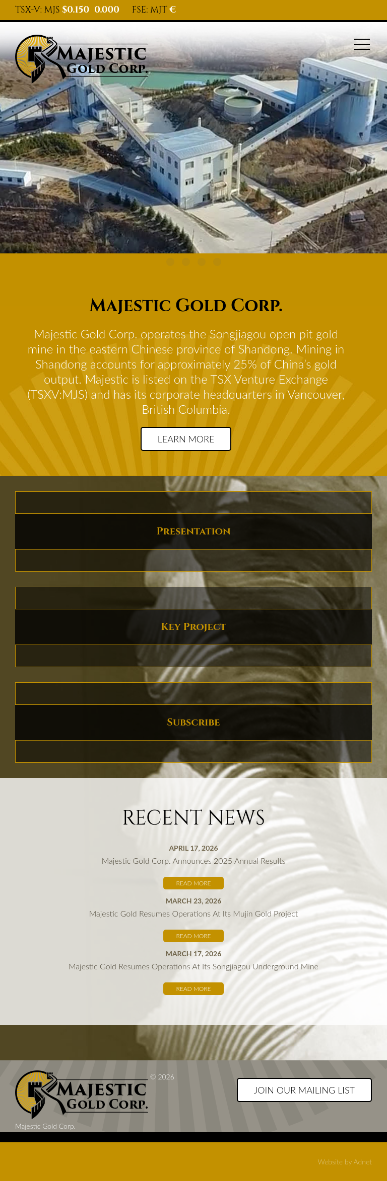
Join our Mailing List (304, 1090)
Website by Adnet (344, 1161)
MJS (52, 10)
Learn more (186, 438)
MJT (158, 10)
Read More (193, 883)
